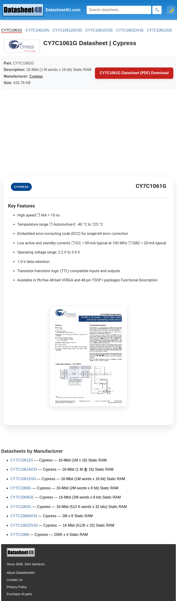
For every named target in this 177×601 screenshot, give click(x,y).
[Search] (119, 10)
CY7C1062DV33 (24, 525)
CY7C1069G (20, 488)
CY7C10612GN (23, 479)
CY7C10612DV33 (67, 30)
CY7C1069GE (22, 497)
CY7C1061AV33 (23, 469)
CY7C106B (19, 535)
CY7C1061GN (37, 30)
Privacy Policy (17, 587)
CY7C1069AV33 (23, 516)
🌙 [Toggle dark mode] (171, 10)
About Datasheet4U (21, 573)
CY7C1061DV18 (129, 30)
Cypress (36, 76)
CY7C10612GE (159, 30)
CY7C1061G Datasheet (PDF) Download (134, 73)
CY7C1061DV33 (98, 30)
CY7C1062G (20, 507)
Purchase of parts (19, 594)
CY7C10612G (21, 460)
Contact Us (15, 580)
